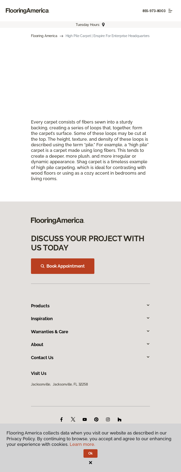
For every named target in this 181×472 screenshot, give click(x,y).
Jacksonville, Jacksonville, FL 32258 (59, 384)
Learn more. (82, 444)
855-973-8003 (154, 11)
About (90, 344)
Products (90, 305)
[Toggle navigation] (170, 10)
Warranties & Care (90, 331)
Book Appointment (63, 266)
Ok (90, 453)
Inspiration (90, 318)
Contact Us (90, 357)
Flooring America (44, 36)
